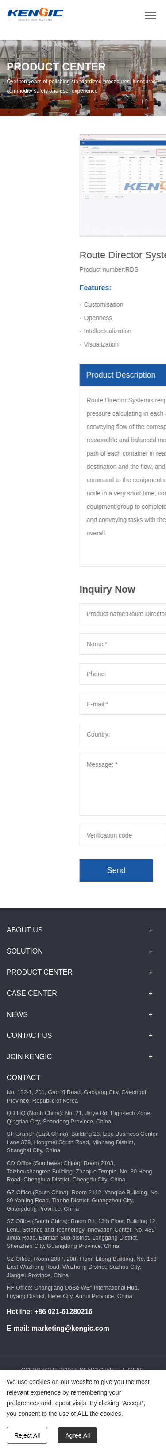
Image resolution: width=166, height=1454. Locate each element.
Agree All (77, 1435)
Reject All (27, 1435)
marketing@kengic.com (70, 1328)
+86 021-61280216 (63, 1311)
